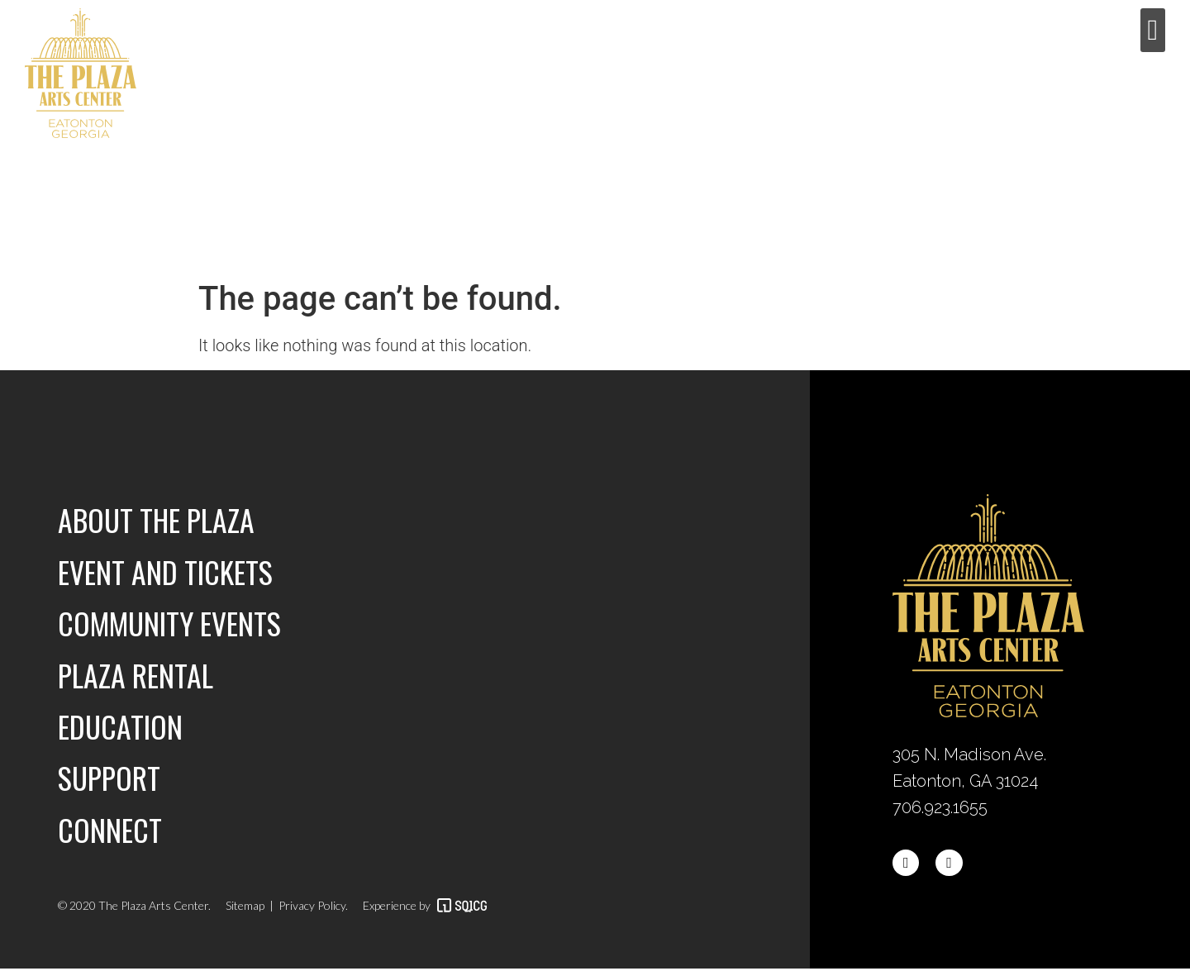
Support (109, 779)
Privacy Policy (311, 908)
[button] (1152, 30)
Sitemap (245, 908)
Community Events (171, 623)
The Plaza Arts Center (152, 908)
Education (121, 728)
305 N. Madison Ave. (971, 754)
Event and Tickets (166, 571)
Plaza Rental (136, 675)
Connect (110, 831)
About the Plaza (157, 519)
